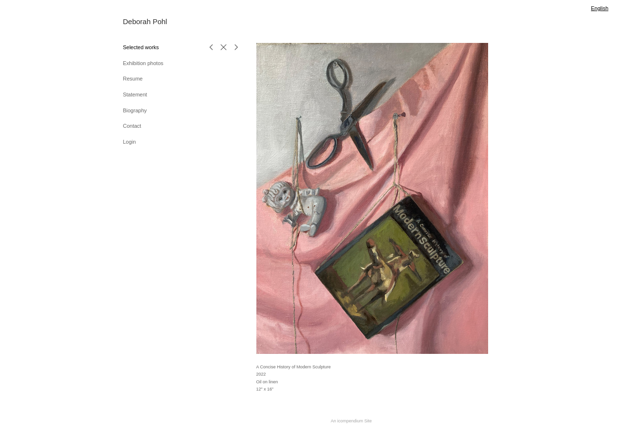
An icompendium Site (351, 420)
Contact (132, 126)
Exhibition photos (143, 63)
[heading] (146, 21)
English (599, 8)
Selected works (141, 47)
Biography (135, 110)
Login (129, 142)
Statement (135, 94)
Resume (132, 78)
